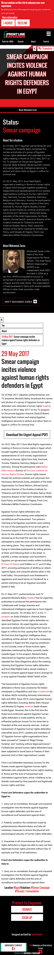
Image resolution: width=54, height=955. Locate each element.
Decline (23, 23)
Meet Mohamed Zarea (18, 301)
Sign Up (27, 917)
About (4, 331)
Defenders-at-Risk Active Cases (40, 947)
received (29, 706)
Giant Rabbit (36, 934)
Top (3, 325)
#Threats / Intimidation (27, 891)
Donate (20, 41)
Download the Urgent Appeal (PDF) (27, 434)
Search (46, 41)
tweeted (30, 597)
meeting (46, 406)
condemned (43, 691)
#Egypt (17, 887)
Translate (47, 48)
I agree (8, 23)
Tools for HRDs (8, 41)
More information (9, 17)
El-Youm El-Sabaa (10, 564)
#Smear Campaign (40, 887)
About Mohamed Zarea (28, 109)
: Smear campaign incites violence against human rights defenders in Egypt (21, 340)
